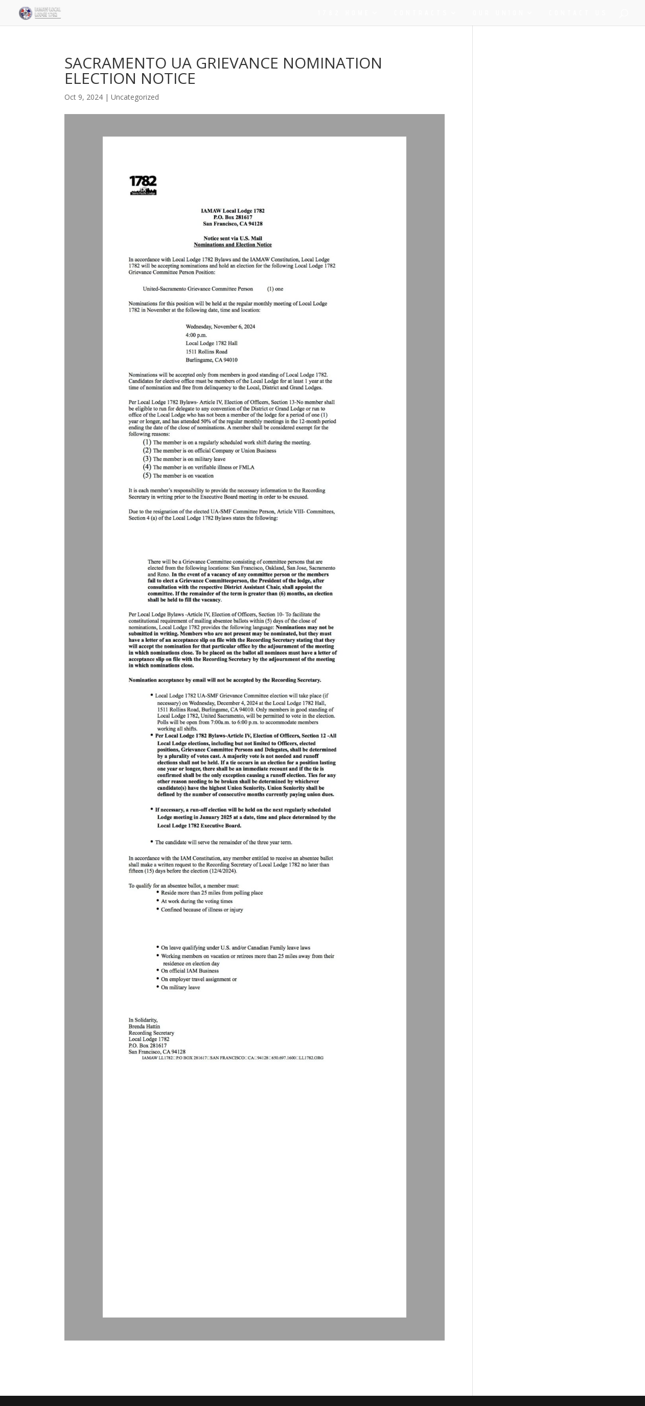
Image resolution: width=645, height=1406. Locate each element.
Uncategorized (135, 97)
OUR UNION (499, 13)
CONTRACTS (421, 13)
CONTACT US (578, 13)
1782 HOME (344, 13)
